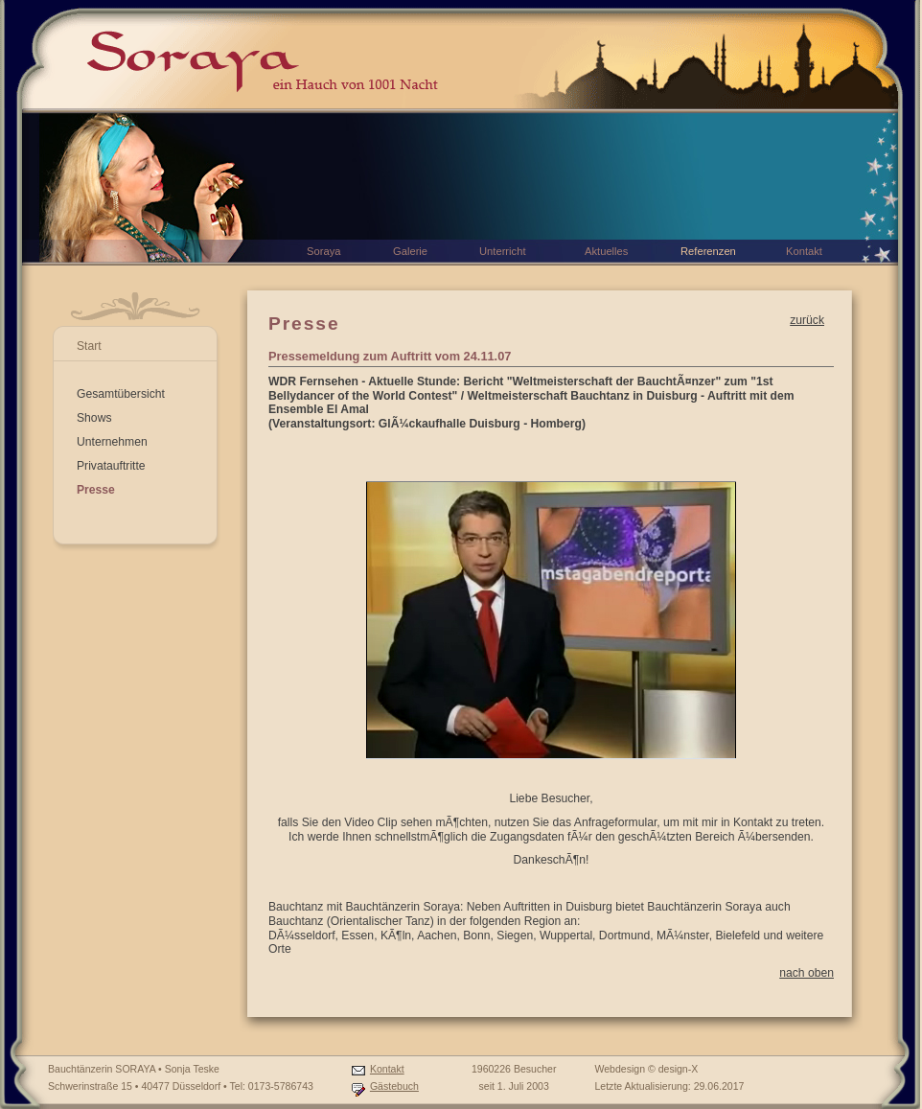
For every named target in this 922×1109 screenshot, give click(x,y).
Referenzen (708, 251)
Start (89, 346)
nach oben (806, 973)
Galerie (410, 251)
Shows (94, 418)
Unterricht (502, 251)
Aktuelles (606, 251)
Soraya (323, 251)
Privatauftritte (111, 466)
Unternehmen (112, 442)
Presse (96, 490)
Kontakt (387, 1068)
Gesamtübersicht (121, 394)
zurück (807, 320)
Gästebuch (394, 1086)
